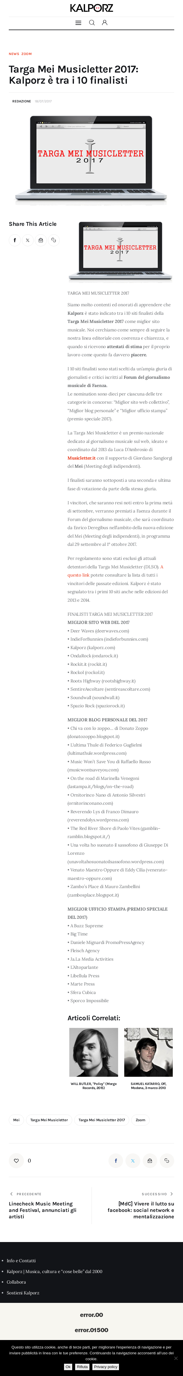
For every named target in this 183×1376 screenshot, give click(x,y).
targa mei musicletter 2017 (102, 1120)
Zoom (26, 54)
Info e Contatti (21, 1260)
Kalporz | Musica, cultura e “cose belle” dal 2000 (55, 1271)
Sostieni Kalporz (23, 1293)
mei (16, 1120)
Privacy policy (105, 1367)
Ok (68, 1367)
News (14, 54)
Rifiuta (82, 1367)
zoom (140, 1120)
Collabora (16, 1282)
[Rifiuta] (176, 1358)
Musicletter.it (82, 458)
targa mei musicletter (49, 1120)
